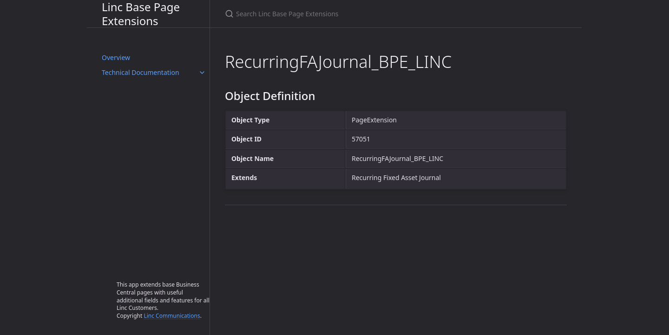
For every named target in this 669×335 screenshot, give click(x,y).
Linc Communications (172, 316)
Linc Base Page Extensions (141, 13)
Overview (116, 57)
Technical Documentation (140, 72)
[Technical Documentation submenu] (202, 72)
